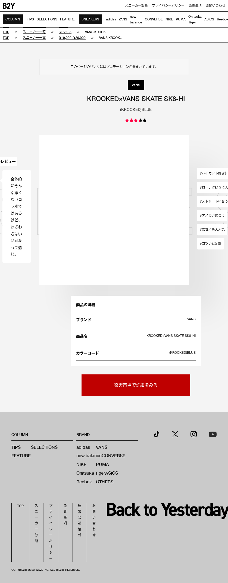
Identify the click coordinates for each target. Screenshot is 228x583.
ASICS (209, 19)
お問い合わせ (215, 6)
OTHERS (104, 481)
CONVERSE (154, 19)
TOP (20, 506)
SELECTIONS (47, 19)
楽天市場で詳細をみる (136, 384)
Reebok (84, 481)
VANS (123, 19)
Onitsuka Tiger (90, 472)
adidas (111, 19)
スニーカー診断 (136, 6)
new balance (89, 455)
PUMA (181, 19)
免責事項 (195, 6)
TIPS (30, 19)
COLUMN (12, 19)
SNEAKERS (90, 19)
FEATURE (67, 19)
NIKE (169, 19)
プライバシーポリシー (168, 6)
